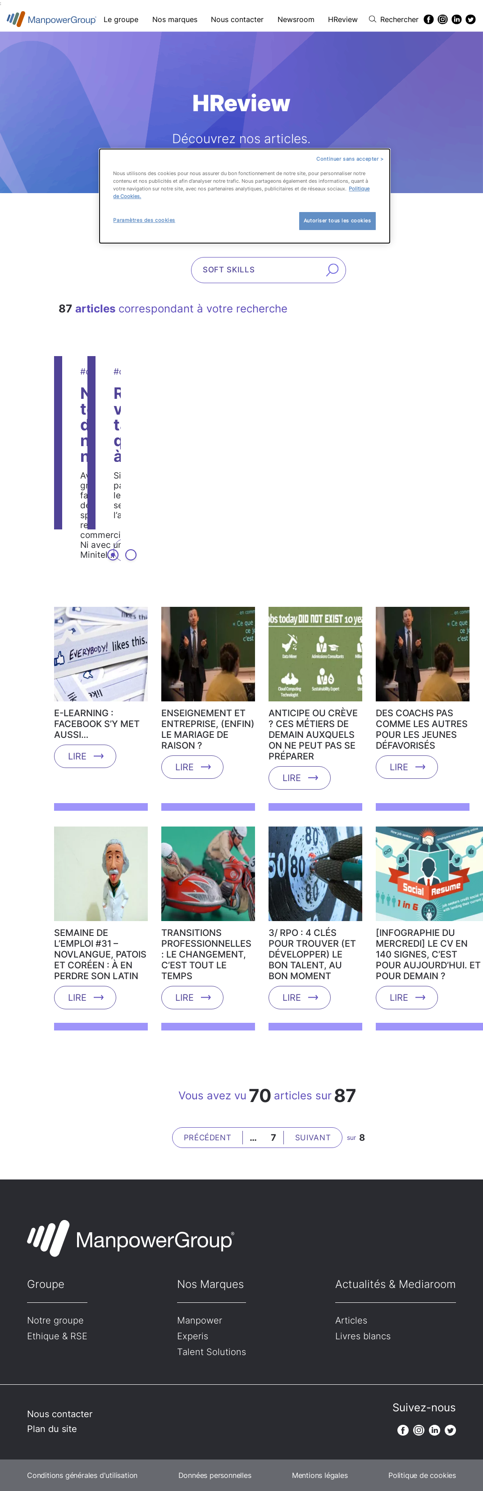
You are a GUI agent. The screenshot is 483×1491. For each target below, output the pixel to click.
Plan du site (52, 1428)
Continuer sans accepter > (349, 159)
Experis (192, 1336)
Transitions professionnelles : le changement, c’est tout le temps (206, 954)
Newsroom (296, 19)
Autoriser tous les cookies (337, 220)
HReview (343, 19)
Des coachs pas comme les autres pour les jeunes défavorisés (422, 729)
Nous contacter (237, 19)
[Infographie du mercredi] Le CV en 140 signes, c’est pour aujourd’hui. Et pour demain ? (428, 954)
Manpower (199, 1320)
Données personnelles (214, 1475)
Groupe (45, 1284)
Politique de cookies (422, 1475)
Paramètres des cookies (144, 220)
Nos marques (174, 19)
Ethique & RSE (57, 1336)
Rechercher (399, 19)
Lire (101, 490)
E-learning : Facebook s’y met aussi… (97, 724)
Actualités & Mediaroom (395, 1284)
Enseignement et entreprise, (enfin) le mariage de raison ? (208, 729)
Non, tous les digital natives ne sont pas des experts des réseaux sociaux (217, 408)
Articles (351, 1320)
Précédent (208, 1137)
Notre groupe (55, 1320)
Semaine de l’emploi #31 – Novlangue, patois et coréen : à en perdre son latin (100, 954)
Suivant (313, 1137)
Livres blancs (363, 1336)
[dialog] (244, 196)
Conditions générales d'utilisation (82, 1475)
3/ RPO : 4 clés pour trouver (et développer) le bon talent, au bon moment (312, 954)
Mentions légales (320, 1475)
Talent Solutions (211, 1351)
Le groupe (121, 19)
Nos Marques (210, 1284)
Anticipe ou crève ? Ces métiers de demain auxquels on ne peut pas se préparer (313, 735)
